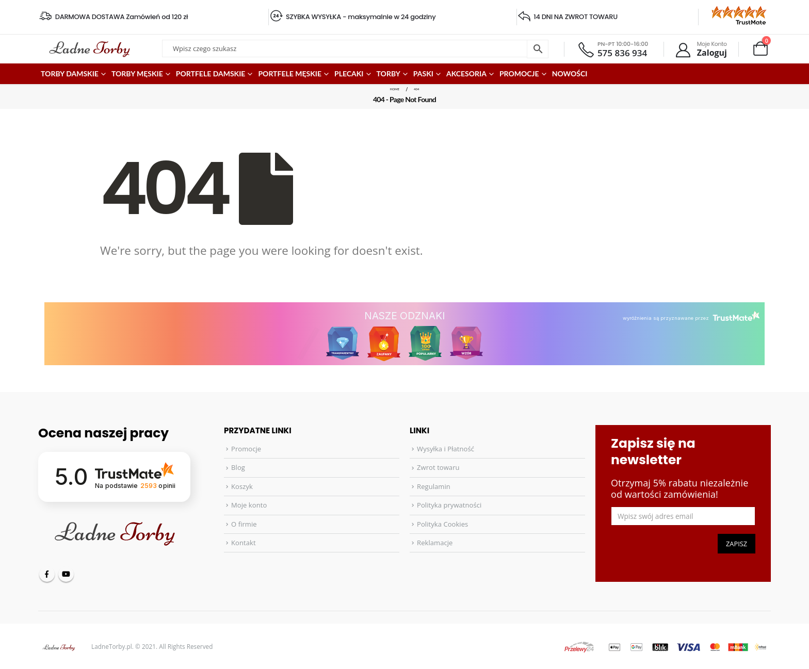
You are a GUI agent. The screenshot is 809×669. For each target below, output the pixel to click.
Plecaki (349, 73)
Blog (238, 467)
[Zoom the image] (735, 11)
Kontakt (243, 542)
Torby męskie (137, 73)
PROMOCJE (519, 73)
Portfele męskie (289, 73)
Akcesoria (466, 73)
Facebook (47, 574)
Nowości (570, 73)
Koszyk (242, 486)
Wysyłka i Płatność (445, 448)
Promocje (246, 448)
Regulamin (433, 486)
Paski (423, 73)
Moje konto (249, 505)
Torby (388, 73)
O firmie (244, 524)
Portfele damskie (211, 73)
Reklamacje (434, 542)
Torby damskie (70, 73)
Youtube (66, 574)
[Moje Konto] (700, 49)
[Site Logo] (89, 49)
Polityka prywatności (449, 505)
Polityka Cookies (442, 524)
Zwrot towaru (438, 467)
